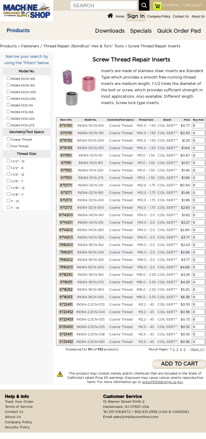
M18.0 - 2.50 (146, 274)
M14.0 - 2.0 (146, 215)
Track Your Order (19, 402)
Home (120, 16)
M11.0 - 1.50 (146, 155)
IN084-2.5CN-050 (90, 341)
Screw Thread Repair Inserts (154, 46)
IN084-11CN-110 (91, 155)
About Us (198, 16)
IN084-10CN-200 (90, 140)
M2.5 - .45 (146, 327)
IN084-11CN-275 (90, 177)
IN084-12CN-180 (91, 192)
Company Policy (159, 16)
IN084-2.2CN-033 (91, 304)
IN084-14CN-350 (90, 237)
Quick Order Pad (179, 31)
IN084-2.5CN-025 (91, 327)
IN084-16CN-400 (90, 267)
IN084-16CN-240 (90, 252)
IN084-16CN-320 (90, 259)
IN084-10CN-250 (90, 148)
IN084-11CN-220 (91, 170)
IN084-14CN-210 (91, 222)
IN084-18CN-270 (90, 282)
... (187, 349)
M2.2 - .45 (146, 304)
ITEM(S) (171, 5)
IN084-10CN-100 (90, 125)
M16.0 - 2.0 (146, 245)
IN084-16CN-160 (91, 245)
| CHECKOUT (191, 5)
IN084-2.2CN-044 (90, 312)
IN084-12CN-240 (90, 200)
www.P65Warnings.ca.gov (162, 382)
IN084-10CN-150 (91, 133)
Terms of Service (19, 407)
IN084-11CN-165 (90, 163)
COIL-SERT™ (167, 125)
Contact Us (181, 16)
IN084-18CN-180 (91, 274)
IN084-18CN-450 (90, 297)
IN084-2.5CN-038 (91, 334)
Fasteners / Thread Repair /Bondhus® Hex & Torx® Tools (72, 46)
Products (18, 30)
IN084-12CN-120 (91, 185)
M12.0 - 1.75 (146, 185)
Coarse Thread (121, 125)
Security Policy (17, 427)
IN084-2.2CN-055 (91, 319)
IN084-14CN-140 (91, 215)
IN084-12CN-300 (90, 207)
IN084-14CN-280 (90, 230)
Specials (141, 31)
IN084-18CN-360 (90, 289)
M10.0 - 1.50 (146, 125)
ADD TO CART (179, 364)
